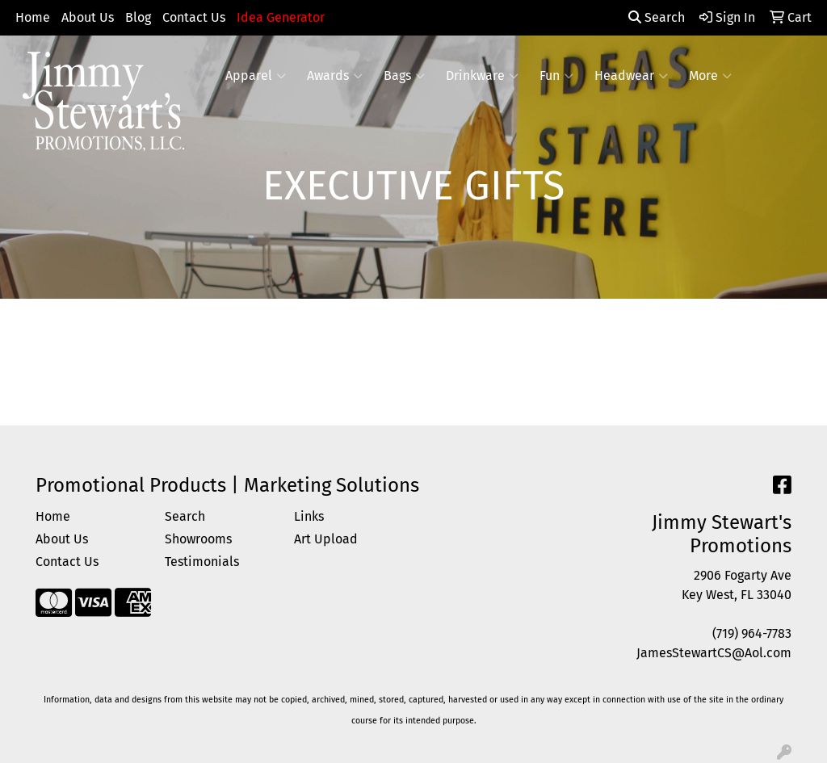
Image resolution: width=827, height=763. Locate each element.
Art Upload (326, 539)
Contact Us (193, 17)
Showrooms (198, 539)
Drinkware (482, 76)
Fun (556, 76)
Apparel (255, 76)
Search (656, 17)
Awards (335, 76)
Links (309, 516)
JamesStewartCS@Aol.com (713, 652)
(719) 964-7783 (751, 633)
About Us (87, 17)
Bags (404, 76)
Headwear (631, 76)
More (710, 76)
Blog (138, 17)
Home (32, 17)
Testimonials (202, 561)
